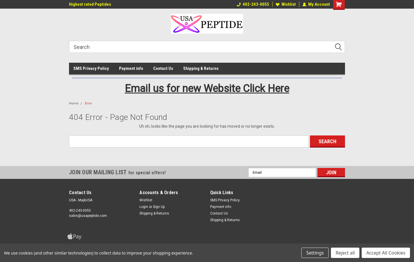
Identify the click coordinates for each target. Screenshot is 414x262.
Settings (315, 253)
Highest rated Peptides (90, 4)
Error (88, 103)
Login (143, 207)
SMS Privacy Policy (91, 68)
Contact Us (163, 68)
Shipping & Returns (200, 68)
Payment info (131, 68)
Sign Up (159, 207)
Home (73, 103)
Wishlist (286, 4)
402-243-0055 (253, 4)
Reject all (345, 253)
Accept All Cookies (385, 253)
